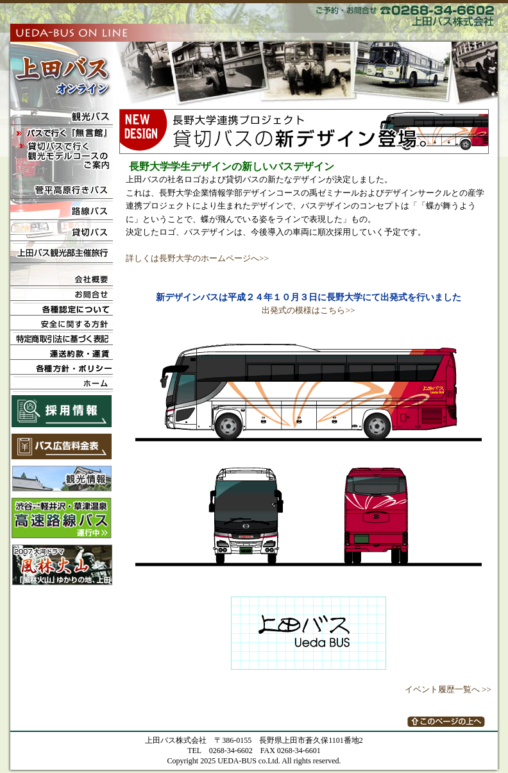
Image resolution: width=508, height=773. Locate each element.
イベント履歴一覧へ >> (448, 689)
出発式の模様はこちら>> (308, 310)
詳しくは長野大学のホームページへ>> (197, 258)
